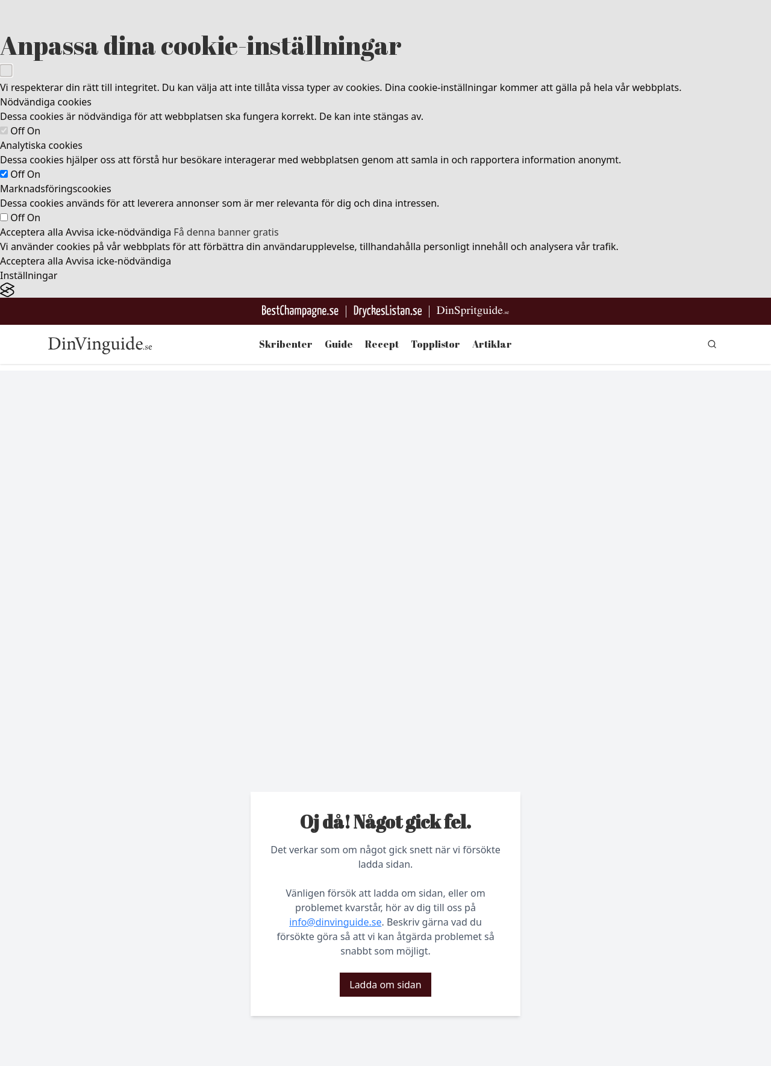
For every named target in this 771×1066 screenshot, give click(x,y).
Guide (339, 344)
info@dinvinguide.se (335, 922)
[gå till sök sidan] (712, 344)
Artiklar (492, 344)
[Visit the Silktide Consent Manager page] (385, 290)
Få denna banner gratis (225, 232)
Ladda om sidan (385, 984)
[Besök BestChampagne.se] (300, 311)
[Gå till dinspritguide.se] (473, 311)
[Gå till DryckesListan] (388, 311)
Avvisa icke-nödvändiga (118, 232)
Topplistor (435, 344)
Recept (382, 344)
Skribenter (286, 344)
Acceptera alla (31, 232)
